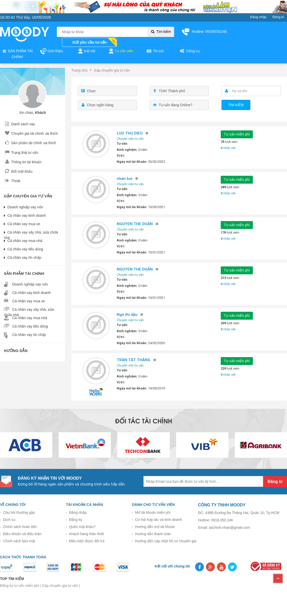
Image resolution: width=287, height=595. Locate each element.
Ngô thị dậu (129, 314)
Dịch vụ (9, 520)
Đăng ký (75, 520)
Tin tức (155, 51)
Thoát (12, 181)
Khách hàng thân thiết (86, 534)
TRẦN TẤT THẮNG (135, 360)
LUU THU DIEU (131, 133)
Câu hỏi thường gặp (19, 512)
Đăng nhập (78, 512)
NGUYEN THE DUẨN (136, 224)
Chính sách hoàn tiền (20, 527)
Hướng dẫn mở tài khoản (155, 527)
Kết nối (86, 51)
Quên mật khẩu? (82, 527)
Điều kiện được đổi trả (87, 541)
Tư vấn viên (120, 51)
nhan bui (126, 178)
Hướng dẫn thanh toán (153, 534)
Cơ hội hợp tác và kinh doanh (158, 520)
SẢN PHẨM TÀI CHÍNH (17, 53)
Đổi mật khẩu (18, 171)
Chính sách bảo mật (19, 541)
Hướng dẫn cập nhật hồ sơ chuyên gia (165, 541)
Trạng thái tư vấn (21, 153)
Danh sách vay (19, 124)
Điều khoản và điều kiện (22, 534)
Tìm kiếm (160, 32)
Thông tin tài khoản (23, 162)
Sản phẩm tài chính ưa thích (30, 143)
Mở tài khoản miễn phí (153, 512)
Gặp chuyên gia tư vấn (112, 70)
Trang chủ (79, 70)
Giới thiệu (51, 51)
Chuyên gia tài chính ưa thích (31, 133)
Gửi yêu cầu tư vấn (89, 42)
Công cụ (189, 51)
